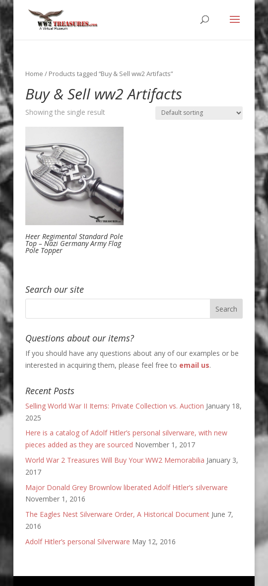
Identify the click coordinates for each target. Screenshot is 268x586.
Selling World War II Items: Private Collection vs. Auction (114, 406)
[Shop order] (199, 113)
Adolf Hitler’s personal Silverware (77, 541)
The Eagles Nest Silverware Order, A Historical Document (117, 514)
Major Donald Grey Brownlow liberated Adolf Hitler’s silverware (126, 487)
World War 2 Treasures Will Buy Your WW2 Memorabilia (114, 460)
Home (34, 73)
